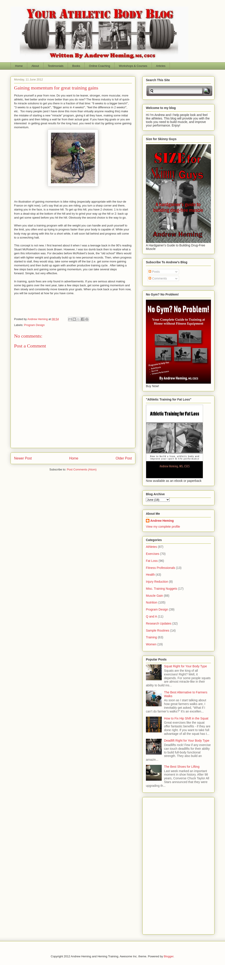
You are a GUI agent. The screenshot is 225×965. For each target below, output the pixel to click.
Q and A (151, 616)
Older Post (124, 458)
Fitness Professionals (160, 568)
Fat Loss (152, 561)
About (35, 66)
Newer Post (23, 458)
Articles (160, 66)
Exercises (152, 553)
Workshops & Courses (133, 66)
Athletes (151, 546)
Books (76, 66)
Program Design (34, 325)
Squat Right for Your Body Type (185, 666)
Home (19, 66)
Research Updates (158, 623)
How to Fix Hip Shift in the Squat (186, 718)
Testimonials (56, 66)
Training (151, 637)
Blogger (168, 956)
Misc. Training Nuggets (161, 588)
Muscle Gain (154, 595)
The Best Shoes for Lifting (182, 766)
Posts (154, 271)
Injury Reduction (157, 581)
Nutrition (151, 602)
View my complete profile (163, 526)
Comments (158, 278)
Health (150, 574)
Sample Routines (157, 630)
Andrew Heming (162, 520)
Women (151, 644)
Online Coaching (99, 66)
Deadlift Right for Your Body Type (186, 740)
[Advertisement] (163, 864)
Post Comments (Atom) (81, 469)
